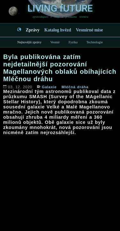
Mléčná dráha (74, 87)
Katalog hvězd (57, 30)
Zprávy (33, 30)
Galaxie (49, 87)
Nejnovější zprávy (29, 42)
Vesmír (55, 42)
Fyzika (72, 42)
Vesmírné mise (89, 30)
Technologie (94, 42)
